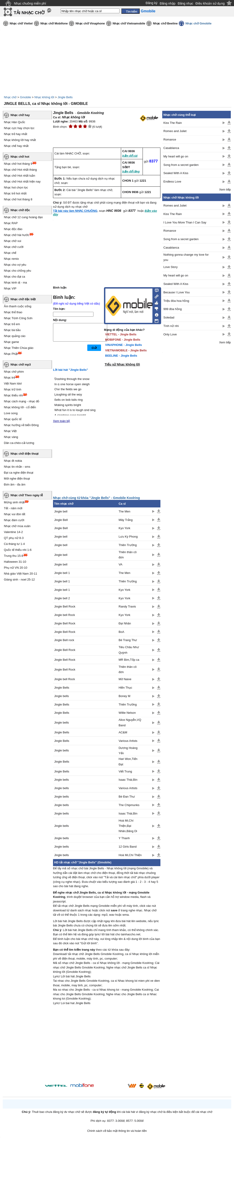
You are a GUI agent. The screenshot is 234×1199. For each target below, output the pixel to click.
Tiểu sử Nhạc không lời (122, 364)
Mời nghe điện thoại (17, 478)
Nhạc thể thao (13, 312)
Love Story (170, 267)
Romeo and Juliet (174, 131)
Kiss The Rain (172, 123)
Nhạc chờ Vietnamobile (129, 23)
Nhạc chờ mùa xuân (17, 526)
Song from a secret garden (181, 165)
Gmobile (25, 97)
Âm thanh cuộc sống (17, 306)
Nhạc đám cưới (14, 520)
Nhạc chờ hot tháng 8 (18, 199)
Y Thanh (124, 838)
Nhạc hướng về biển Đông (21, 425)
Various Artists (128, 741)
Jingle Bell (61, 520)
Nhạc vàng (11, 437)
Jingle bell (60, 511)
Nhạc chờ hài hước (16, 235)
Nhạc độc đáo (13, 229)
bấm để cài (130, 155)
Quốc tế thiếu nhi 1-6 (18, 550)
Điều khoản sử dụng (210, 3)
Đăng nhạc (185, 3)
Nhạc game (11, 342)
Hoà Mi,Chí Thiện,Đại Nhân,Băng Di (128, 826)
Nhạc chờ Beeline (165, 23)
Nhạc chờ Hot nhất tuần (19, 175)
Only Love (170, 334)
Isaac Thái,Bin (128, 779)
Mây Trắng (126, 520)
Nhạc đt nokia (13, 460)
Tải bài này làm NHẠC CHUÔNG (75, 210)
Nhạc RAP (11, 223)
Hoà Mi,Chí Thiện (130, 855)
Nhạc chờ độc (20, 210)
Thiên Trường (128, 545)
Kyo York (124, 528)
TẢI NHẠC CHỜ (29, 12)
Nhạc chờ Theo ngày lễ (27, 495)
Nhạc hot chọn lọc (16, 187)
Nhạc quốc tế (12, 419)
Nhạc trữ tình (12, 389)
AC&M (123, 732)
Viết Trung (125, 771)
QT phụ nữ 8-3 (14, 538)
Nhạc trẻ (9, 377)
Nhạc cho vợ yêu (15, 264)
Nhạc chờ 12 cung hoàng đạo (23, 217)
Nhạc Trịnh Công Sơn (18, 318)
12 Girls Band (128, 846)
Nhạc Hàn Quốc (14, 122)
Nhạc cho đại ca (14, 276)
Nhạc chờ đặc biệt (23, 299)
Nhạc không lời (44, 97)
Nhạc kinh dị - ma (15, 282)
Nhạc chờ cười (13, 247)
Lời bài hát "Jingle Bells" (70, 369)
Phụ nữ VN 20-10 (15, 567)
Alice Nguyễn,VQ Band (130, 722)
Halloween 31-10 (15, 561)
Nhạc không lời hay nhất (20, 140)
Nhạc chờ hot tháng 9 (18, 163)
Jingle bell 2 (62, 598)
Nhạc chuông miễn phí (30, 3)
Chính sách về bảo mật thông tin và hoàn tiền (117, 1131)
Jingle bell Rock (64, 615)
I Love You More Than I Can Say (184, 222)
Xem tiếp (225, 189)
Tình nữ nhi (171, 326)
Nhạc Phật (11, 353)
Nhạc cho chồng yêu (17, 270)
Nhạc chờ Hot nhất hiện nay (22, 181)
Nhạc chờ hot (20, 156)
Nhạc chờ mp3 (21, 364)
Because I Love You (176, 292)
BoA (121, 632)
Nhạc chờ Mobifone (54, 23)
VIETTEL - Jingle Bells (120, 334)
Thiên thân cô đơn (128, 554)
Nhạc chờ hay (20, 115)
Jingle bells (61, 696)
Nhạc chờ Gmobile (198, 23)
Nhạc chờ (10, 97)
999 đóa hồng (172, 309)
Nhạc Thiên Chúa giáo (18, 348)
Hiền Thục (125, 687)
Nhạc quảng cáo (14, 336)
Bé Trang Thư (128, 640)
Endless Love (172, 181)
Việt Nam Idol (13, 383)
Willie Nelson (127, 712)
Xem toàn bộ (61, 421)
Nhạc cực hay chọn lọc (19, 128)
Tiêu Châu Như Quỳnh (129, 649)
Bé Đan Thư (127, 796)
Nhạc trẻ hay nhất (15, 134)
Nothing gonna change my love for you (186, 257)
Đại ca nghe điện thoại (18, 472)
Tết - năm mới (13, 508)
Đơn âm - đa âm (14, 484)
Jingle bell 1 (62, 573)
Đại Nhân (125, 623)
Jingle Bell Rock (64, 606)
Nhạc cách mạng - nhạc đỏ (21, 401)
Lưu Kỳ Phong (128, 536)
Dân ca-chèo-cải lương (19, 443)
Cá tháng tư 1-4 (14, 544)
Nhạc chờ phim (14, 371)
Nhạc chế (10, 253)
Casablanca (171, 148)
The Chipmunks (129, 805)
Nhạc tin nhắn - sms (17, 466)
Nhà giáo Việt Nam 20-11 (20, 573)
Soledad (168, 317)
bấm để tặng (131, 171)
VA (120, 564)
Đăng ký (151, 3)
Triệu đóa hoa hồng (176, 300)
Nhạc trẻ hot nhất (15, 193)
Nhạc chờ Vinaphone (90, 23)
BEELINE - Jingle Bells (121, 355)
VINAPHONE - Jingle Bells (123, 345)
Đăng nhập (168, 3)
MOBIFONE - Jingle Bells (122, 339)
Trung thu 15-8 (13, 555)
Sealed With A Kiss (175, 173)
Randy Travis (127, 606)
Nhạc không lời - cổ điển (20, 407)
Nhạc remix (11, 258)
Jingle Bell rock (64, 640)
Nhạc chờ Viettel (21, 23)
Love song (11, 413)
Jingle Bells (65, 97)
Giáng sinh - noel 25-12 (19, 579)
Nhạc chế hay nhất (16, 146)
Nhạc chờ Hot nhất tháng (20, 169)
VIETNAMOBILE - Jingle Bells (126, 350)
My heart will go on (175, 156)
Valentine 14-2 (13, 532)
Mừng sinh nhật (14, 502)
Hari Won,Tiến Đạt (128, 761)
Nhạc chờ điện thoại (25, 453)
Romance (169, 139)
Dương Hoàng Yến (128, 750)
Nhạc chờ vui (12, 241)
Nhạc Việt (10, 431)
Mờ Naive (125, 679)
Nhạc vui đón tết (14, 514)
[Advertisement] (106, 1045)
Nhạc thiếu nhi (13, 395)
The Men (124, 511)
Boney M (124, 696)
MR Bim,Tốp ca (129, 659)
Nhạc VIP (10, 288)
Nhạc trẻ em (12, 324)
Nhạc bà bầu (12, 330)
